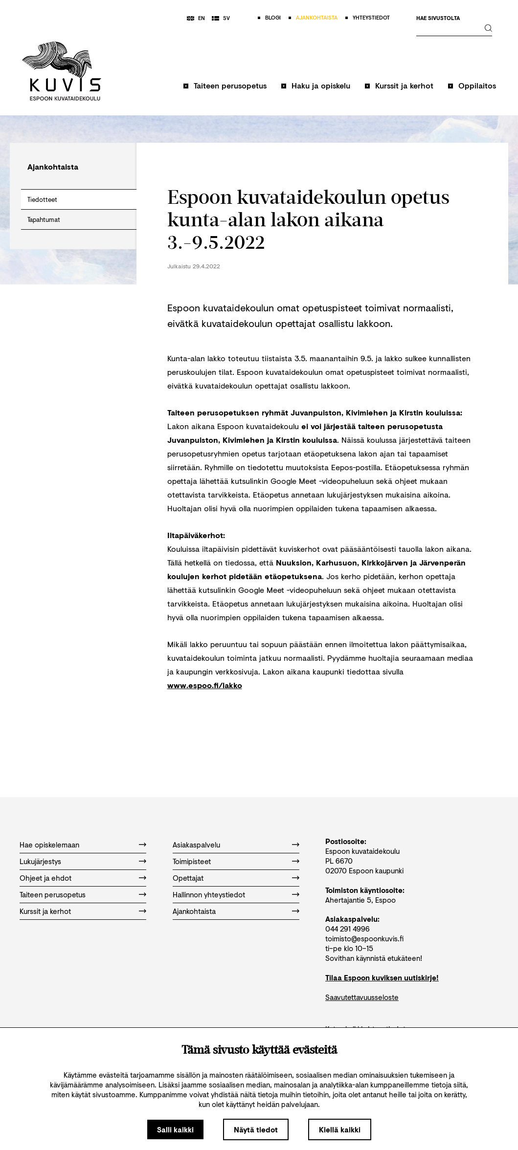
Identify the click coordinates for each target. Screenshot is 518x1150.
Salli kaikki (175, 1129)
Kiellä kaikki (339, 1129)
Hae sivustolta (438, 18)
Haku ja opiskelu (321, 85)
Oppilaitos (477, 85)
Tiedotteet (42, 199)
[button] (225, 90)
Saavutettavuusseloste (362, 997)
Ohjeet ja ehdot (45, 877)
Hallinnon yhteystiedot (209, 894)
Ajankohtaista (194, 911)
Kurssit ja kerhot (404, 85)
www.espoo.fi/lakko (204, 685)
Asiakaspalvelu (196, 844)
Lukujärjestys (40, 861)
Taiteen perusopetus (230, 85)
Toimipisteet (192, 861)
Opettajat (188, 877)
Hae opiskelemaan (49, 844)
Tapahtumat (43, 219)
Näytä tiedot (256, 1129)
